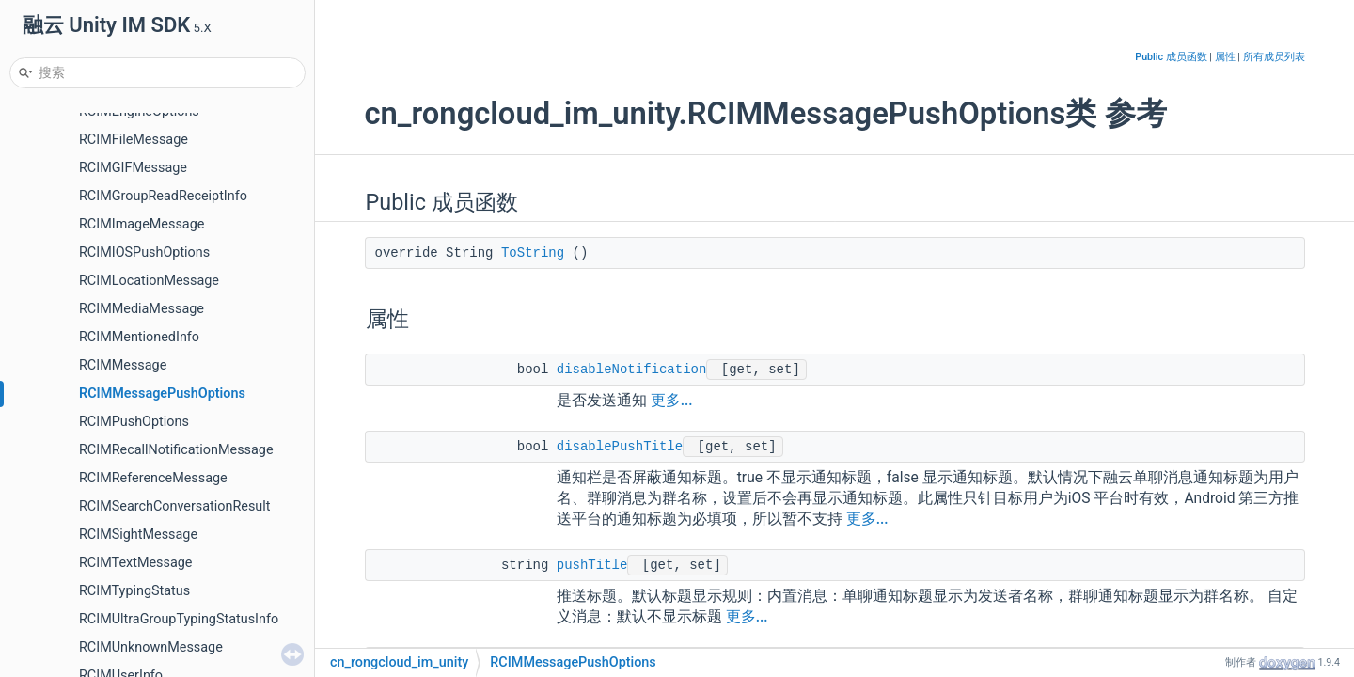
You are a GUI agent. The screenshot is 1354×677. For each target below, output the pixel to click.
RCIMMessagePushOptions (162, 393)
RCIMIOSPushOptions (144, 252)
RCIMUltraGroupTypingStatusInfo (178, 619)
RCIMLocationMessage (149, 281)
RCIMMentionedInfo (139, 337)
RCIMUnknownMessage (151, 647)
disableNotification (632, 369)
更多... (672, 400)
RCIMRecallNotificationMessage (176, 450)
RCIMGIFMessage (133, 168)
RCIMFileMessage (133, 140)
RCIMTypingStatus (134, 591)
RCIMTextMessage (135, 563)
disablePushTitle (620, 446)
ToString (532, 252)
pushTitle (592, 565)
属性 (1225, 57)
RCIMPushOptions (134, 422)
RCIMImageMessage (141, 224)
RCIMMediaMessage (141, 309)
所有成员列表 (1274, 57)
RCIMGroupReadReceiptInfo (163, 196)
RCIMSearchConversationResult (175, 506)
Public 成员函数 (1170, 57)
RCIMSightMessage (138, 535)
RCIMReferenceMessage (153, 478)
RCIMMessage (122, 365)
